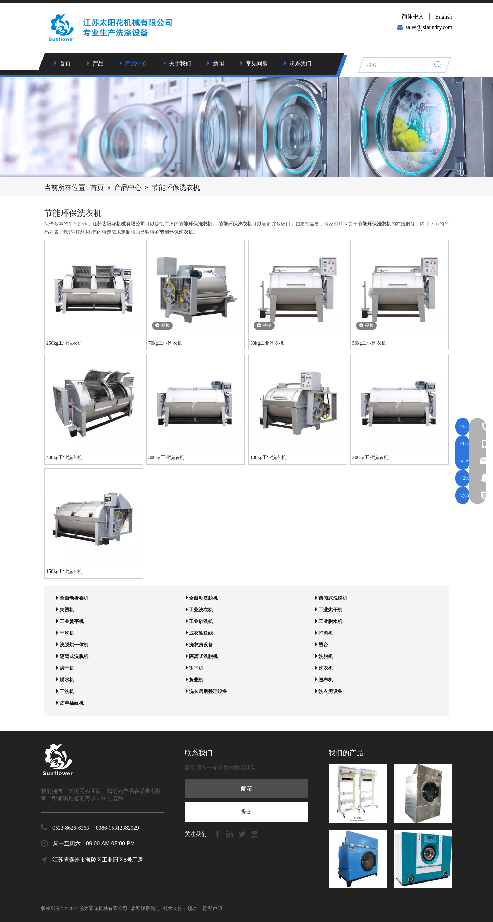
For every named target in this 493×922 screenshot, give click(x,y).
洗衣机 (325, 668)
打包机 (325, 633)
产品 (98, 63)
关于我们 (180, 63)
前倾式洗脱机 (332, 598)
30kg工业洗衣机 (267, 343)
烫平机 (196, 668)
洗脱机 (325, 656)
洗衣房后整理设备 (208, 691)
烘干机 (67, 668)
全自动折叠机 (74, 598)
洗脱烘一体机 (74, 644)
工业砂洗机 (201, 621)
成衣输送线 (201, 633)
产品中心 (136, 63)
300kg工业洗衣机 (166, 457)
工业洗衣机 (201, 609)
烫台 (323, 644)
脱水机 (67, 679)
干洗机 (67, 633)
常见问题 (257, 63)
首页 (65, 63)
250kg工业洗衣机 (64, 343)
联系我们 (300, 63)
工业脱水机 (330, 621)
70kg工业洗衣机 (165, 343)
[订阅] (246, 811)
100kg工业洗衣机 (268, 457)
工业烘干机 (330, 609)
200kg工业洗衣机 (370, 457)
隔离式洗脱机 (74, 656)
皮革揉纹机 (72, 703)
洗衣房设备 (201, 644)
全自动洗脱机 (203, 598)
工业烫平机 (72, 621)
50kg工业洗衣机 (369, 343)
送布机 (325, 679)
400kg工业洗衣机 (64, 457)
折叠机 (196, 679)
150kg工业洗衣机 (64, 571)
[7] (246, 125)
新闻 (218, 63)
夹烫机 (67, 609)
